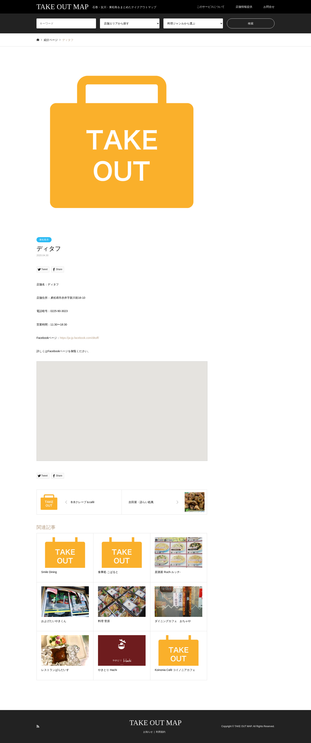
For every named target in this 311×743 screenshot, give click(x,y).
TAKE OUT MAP (155, 723)
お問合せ (269, 6)
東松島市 (44, 239)
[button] (122, 407)
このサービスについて (211, 6)
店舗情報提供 (244, 6)
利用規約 (160, 731)
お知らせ (148, 731)
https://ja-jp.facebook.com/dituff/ (79, 337)
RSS (37, 726)
